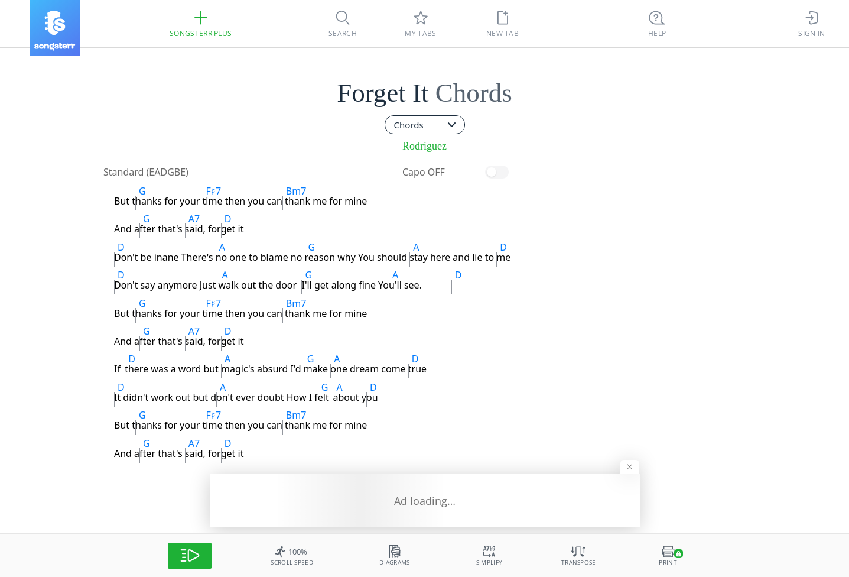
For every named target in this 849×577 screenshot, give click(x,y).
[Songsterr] (55, 28)
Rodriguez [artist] (424, 146)
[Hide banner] (629, 467)
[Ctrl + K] (657, 23)
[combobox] (425, 124)
